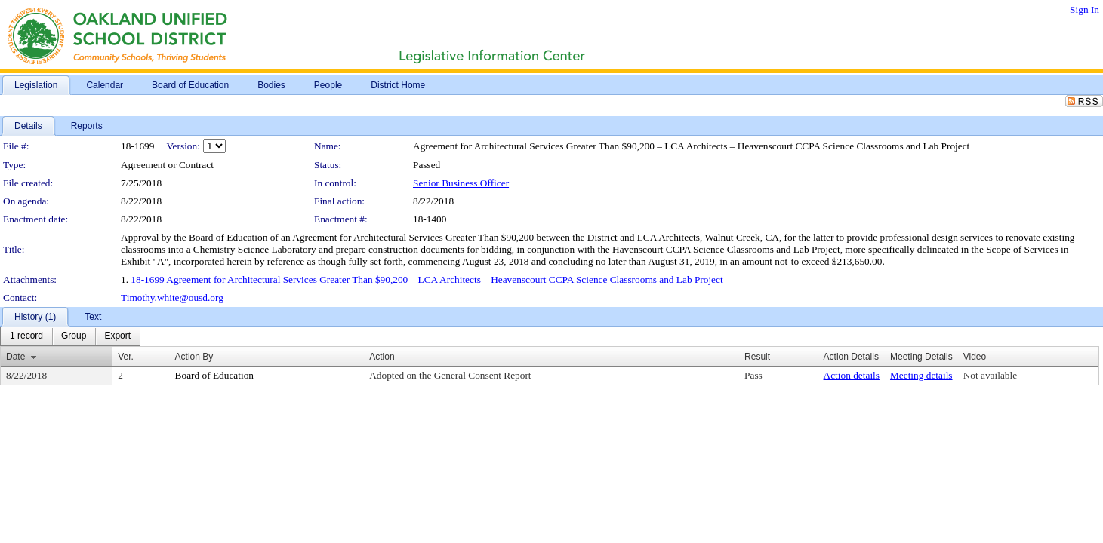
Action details (852, 375)
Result (757, 356)
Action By (194, 356)
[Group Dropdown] (73, 336)
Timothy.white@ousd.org (172, 297)
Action (381, 356)
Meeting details (921, 375)
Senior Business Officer (461, 183)
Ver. (126, 356)
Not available (990, 375)
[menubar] (70, 336)
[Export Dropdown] (117, 336)
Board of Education (214, 375)
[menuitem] (26, 336)
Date (15, 356)
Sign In (1084, 9)
